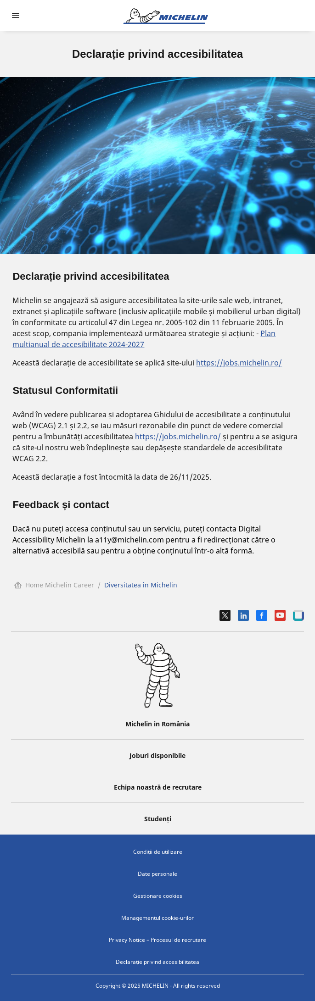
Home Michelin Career (54, 585)
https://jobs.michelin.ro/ (239, 363)
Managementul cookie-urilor (157, 918)
